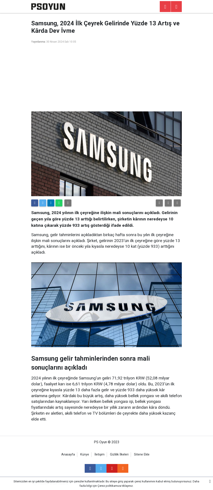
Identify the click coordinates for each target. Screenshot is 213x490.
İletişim (99, 454)
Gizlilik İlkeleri (119, 454)
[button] (159, 202)
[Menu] (176, 7)
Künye (84, 454)
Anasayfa (68, 454)
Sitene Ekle (141, 454)
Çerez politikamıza (109, 485)
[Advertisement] (106, 78)
